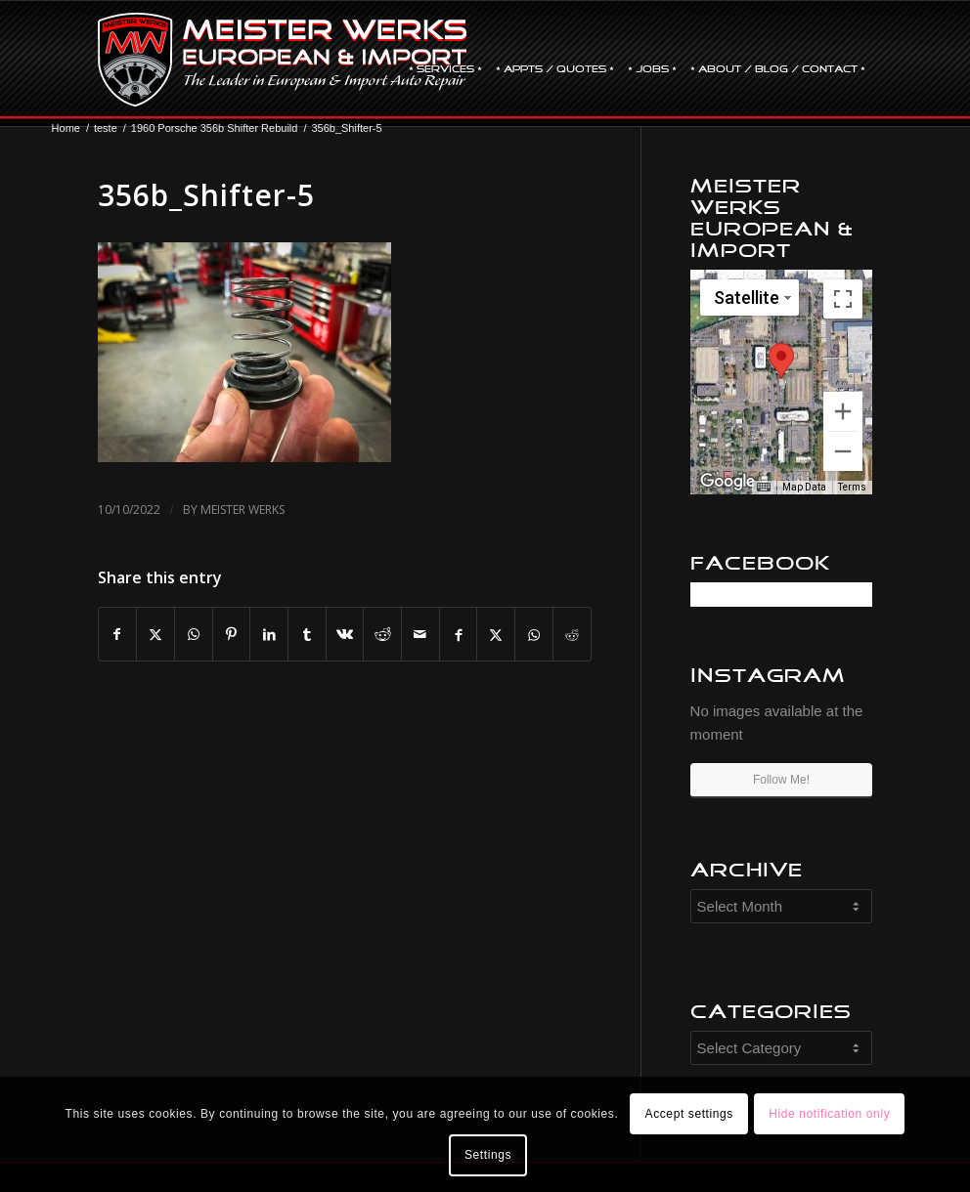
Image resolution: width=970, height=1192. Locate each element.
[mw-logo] (282, 59)
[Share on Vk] (345, 634)
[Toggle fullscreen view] (842, 299)
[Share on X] (155, 634)
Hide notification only (829, 1114)
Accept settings (689, 1114)
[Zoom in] (842, 411)
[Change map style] (749, 297)
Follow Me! (781, 780)
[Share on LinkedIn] (268, 634)
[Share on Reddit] (382, 634)
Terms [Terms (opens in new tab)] (852, 487)
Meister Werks (242, 509)
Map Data (804, 487)
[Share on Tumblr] (307, 634)
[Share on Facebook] (118, 634)
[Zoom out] (842, 451)
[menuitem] (445, 59)
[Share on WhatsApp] (193, 634)
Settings (487, 1155)
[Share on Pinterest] (231, 634)
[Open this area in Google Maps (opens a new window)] (727, 481)
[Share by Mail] (420, 634)
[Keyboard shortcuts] (764, 487)
